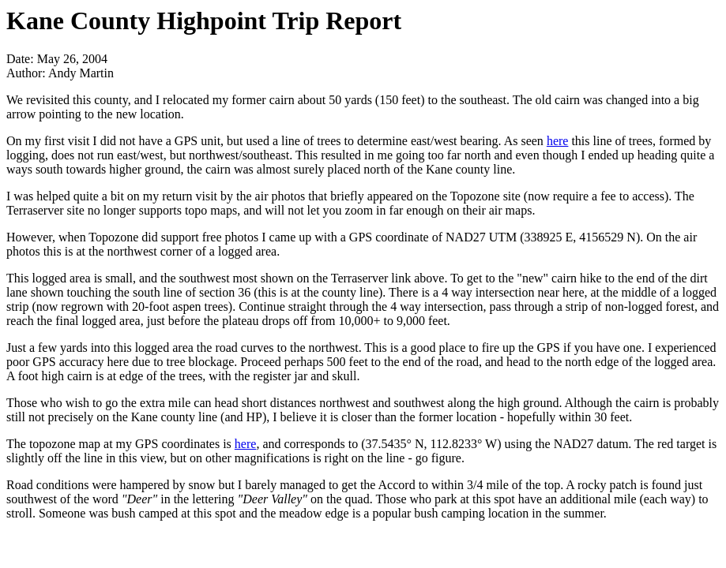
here (558, 141)
